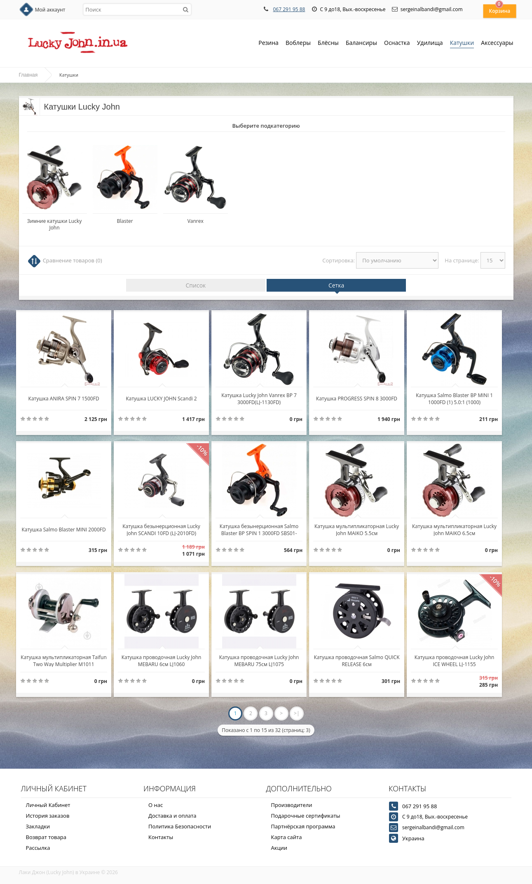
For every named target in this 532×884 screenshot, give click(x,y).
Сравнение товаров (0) (72, 260)
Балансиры (361, 43)
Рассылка (38, 847)
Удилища (430, 43)
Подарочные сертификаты (305, 815)
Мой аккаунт (50, 9)
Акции (279, 847)
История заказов (48, 815)
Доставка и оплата (172, 815)
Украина (413, 838)
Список (196, 285)
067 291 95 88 (289, 9)
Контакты (160, 837)
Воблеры (298, 43)
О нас (155, 805)
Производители (291, 805)
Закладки (38, 826)
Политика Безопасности (179, 826)
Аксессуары (497, 43)
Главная (28, 75)
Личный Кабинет (48, 805)
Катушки (462, 43)
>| (296, 713)
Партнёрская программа (303, 826)
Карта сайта (286, 837)
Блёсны (328, 43)
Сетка (336, 285)
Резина (268, 43)
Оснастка (397, 43)
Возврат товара (46, 837)
